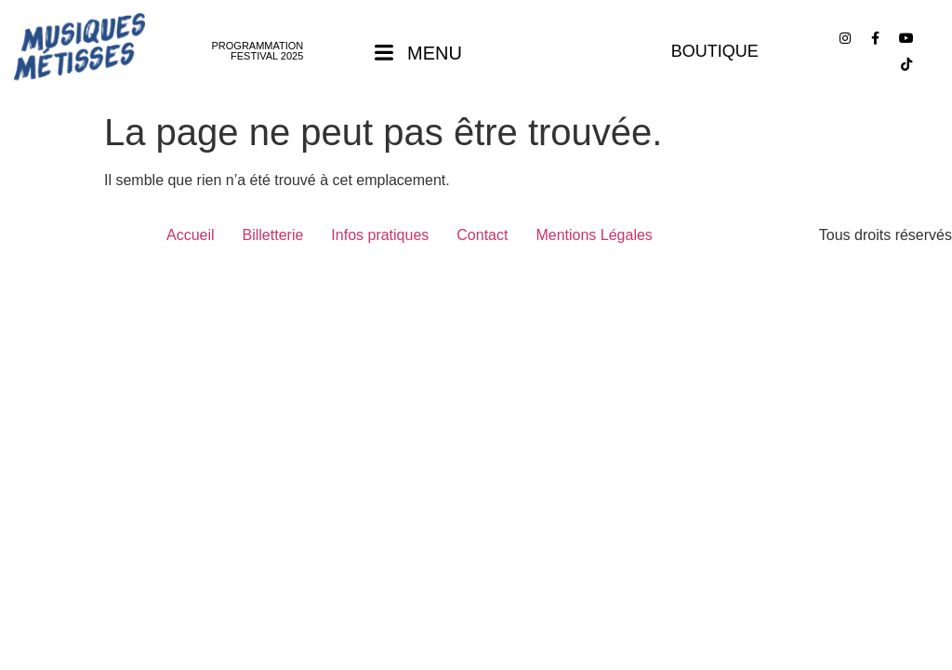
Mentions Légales (594, 235)
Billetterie (273, 235)
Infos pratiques (380, 235)
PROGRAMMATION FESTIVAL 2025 (258, 50)
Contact (482, 235)
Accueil (190, 235)
